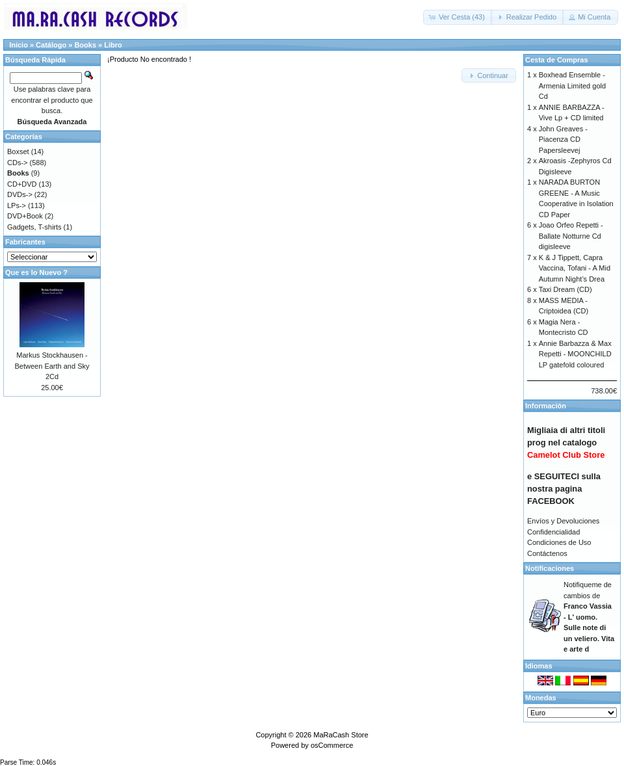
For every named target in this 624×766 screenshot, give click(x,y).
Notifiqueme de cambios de (589, 617)
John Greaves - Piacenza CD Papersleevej (563, 139)
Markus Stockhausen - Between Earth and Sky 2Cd (52, 365)
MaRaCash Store (340, 735)
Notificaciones (549, 568)
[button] (458, 17)
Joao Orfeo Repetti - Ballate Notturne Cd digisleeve (571, 235)
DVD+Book (25, 216)
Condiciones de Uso (559, 542)
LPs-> (16, 205)
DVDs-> (19, 194)
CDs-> (17, 162)
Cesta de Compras (556, 60)
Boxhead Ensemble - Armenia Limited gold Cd (572, 85)
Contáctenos (547, 553)
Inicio (18, 45)
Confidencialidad (553, 532)
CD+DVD (22, 184)
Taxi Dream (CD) (565, 289)
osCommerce (332, 745)
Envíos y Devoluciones (563, 521)
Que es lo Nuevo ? (36, 272)
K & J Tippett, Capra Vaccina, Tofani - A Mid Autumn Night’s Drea (574, 268)
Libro (113, 45)
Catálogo (51, 45)
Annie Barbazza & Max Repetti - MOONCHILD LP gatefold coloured (575, 354)
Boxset (18, 151)
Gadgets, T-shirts (34, 227)
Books (85, 45)
